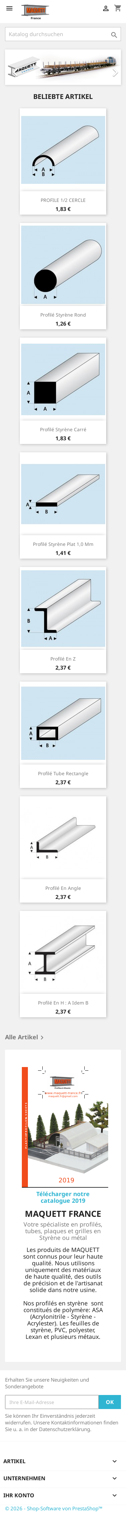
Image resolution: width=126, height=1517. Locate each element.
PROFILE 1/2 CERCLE (63, 200)
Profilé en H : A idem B (63, 1003)
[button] (14, 67)
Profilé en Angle (63, 888)
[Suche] (63, 34)
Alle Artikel (25, 1038)
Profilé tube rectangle (63, 773)
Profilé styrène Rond (63, 315)
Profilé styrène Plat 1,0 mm (63, 544)
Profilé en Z (63, 659)
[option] (63, 67)
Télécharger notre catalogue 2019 (63, 1197)
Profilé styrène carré (63, 429)
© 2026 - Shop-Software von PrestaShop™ (53, 1508)
